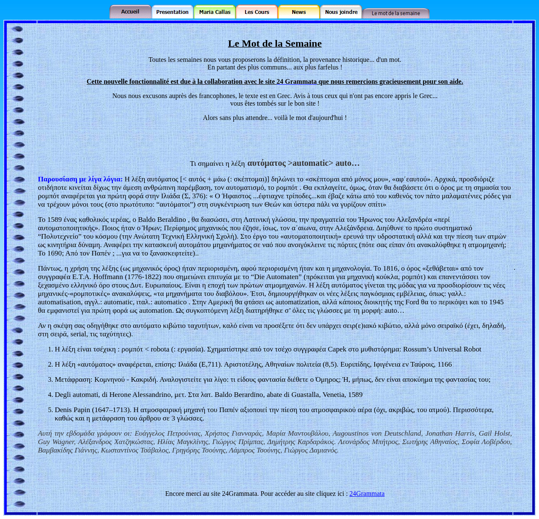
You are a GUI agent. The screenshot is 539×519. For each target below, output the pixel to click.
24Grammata (367, 493)
